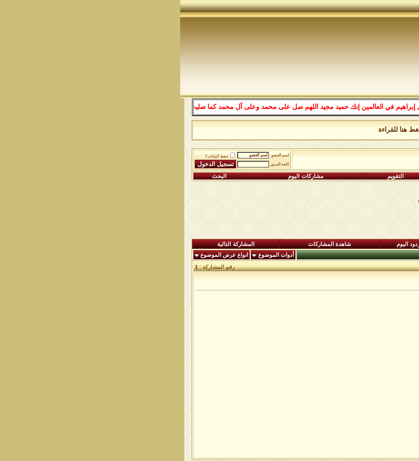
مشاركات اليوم (125, 176)
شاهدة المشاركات (149, 244)
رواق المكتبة (267, 157)
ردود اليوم (228, 244)
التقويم (215, 176)
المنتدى (384, 244)
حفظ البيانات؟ (40, 156)
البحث (39, 176)
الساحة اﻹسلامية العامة (316, 157)
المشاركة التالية (55, 244)
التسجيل (371, 176)
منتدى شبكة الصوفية (373, 157)
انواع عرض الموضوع (44, 255)
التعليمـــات (290, 176)
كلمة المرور (99, 164)
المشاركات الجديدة (309, 244)
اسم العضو (100, 155)
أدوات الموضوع (96, 255)
